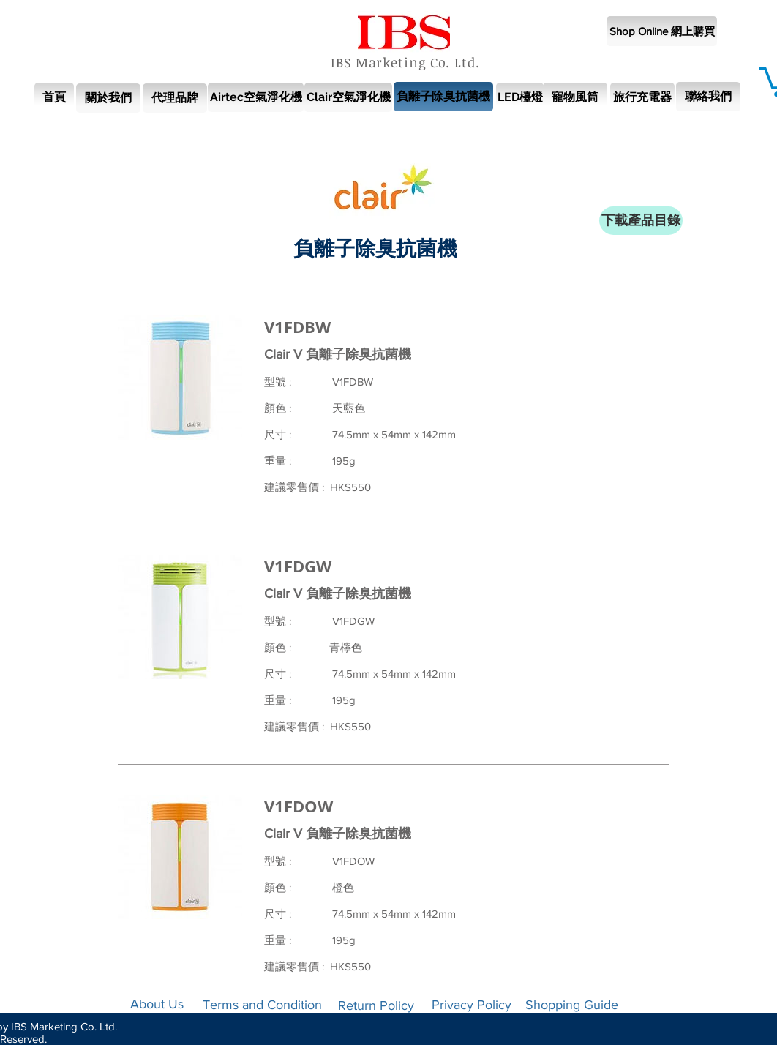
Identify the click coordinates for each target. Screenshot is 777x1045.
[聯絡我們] (708, 96)
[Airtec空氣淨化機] (256, 97)
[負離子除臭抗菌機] (443, 96)
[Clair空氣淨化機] (348, 97)
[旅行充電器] (642, 97)
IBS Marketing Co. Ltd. (405, 62)
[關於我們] (108, 98)
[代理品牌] (175, 98)
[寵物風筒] (575, 97)
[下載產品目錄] (641, 220)
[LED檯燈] (520, 97)
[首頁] (54, 97)
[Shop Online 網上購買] (662, 31)
